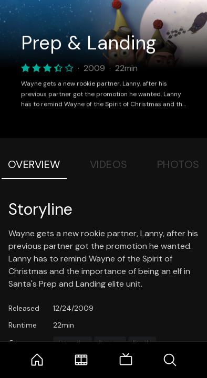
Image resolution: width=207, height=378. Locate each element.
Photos (178, 164)
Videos (109, 164)
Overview (34, 164)
